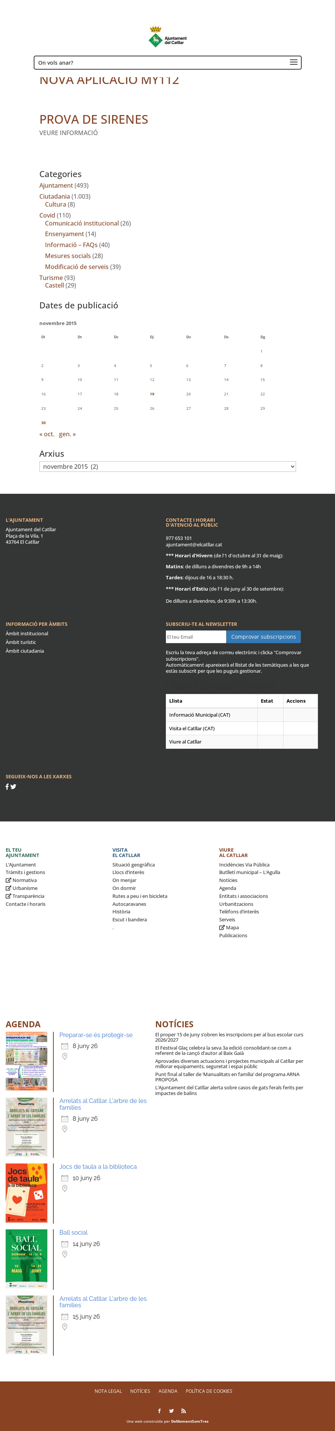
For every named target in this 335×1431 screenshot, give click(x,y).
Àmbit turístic (21, 642)
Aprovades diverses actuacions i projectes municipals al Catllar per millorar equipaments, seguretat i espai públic (229, 1064)
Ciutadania (54, 196)
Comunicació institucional (82, 223)
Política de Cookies (209, 1391)
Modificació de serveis (77, 267)
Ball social (73, 1232)
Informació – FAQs (71, 245)
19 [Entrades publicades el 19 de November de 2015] (152, 394)
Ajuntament (56, 185)
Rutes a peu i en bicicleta (139, 896)
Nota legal (108, 1391)
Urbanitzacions (236, 904)
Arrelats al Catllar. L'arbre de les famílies (102, 1104)
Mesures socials (68, 256)
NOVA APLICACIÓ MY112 (109, 79)
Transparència (25, 896)
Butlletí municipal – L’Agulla (249, 872)
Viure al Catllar (233, 852)
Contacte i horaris (25, 904)
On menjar (124, 880)
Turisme (51, 278)
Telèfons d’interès (239, 911)
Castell (54, 285)
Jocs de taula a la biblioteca (98, 1166)
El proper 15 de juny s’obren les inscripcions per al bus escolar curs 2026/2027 (229, 1037)
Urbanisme (21, 888)
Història (121, 911)
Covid (47, 215)
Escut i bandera (129, 919)
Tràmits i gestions (25, 872)
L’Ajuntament (21, 864)
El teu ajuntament (22, 852)
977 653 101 (179, 538)
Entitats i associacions (243, 896)
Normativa (21, 880)
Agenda (227, 888)
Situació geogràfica (133, 864)
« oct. (47, 434)
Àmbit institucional (27, 633)
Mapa (229, 927)
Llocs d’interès (128, 872)
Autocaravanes (129, 904)
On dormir (124, 888)
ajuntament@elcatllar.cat (194, 544)
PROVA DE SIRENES (93, 119)
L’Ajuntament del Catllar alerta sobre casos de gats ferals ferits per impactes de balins (229, 1090)
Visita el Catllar (126, 852)
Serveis (227, 919)
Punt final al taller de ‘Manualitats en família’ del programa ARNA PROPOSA (227, 1077)
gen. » (67, 434)
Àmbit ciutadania (25, 650)
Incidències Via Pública (244, 864)
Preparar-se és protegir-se (95, 1035)
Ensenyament (64, 234)
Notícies (228, 880)
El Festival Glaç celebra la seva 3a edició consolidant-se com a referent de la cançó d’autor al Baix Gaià (223, 1050)
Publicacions (233, 935)
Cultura (55, 204)
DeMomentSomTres (190, 1421)
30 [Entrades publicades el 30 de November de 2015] (43, 422)
